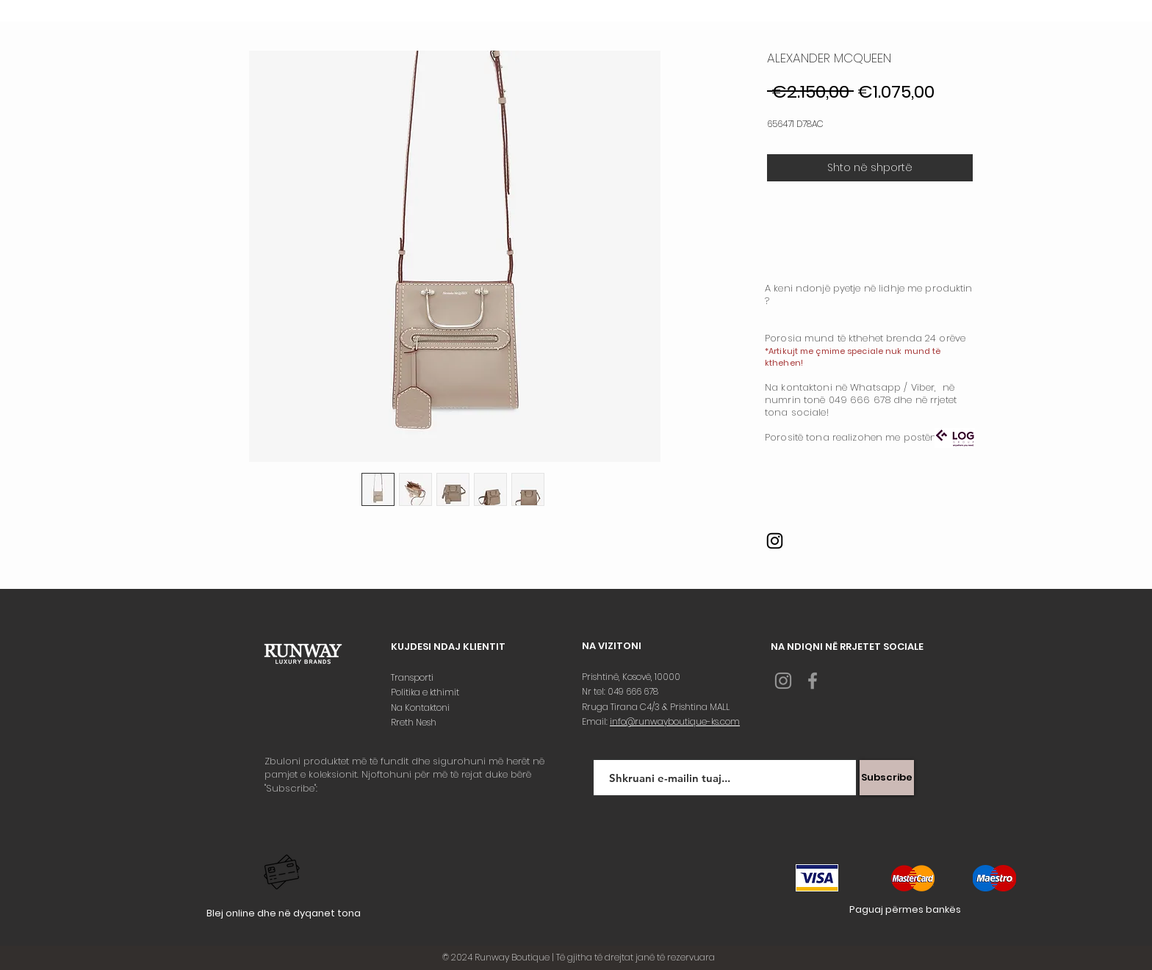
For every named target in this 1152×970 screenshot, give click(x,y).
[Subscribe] (887, 777)
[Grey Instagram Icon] (783, 681)
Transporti (413, 677)
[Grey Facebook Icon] (813, 681)
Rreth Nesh (415, 722)
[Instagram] (774, 540)
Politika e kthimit (426, 692)
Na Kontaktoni (421, 707)
